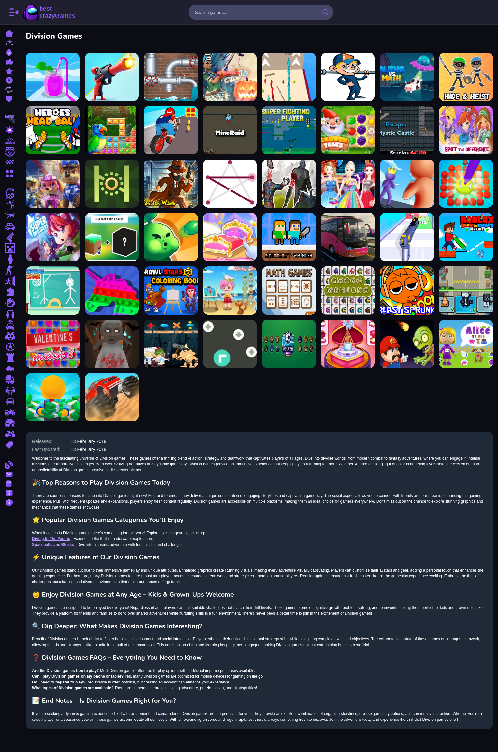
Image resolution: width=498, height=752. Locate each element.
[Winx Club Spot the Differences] (466, 130)
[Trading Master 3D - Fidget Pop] (112, 290)
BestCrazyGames (49, 12)
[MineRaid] (230, 130)
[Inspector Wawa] (171, 184)
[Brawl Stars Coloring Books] (171, 290)
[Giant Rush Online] (407, 184)
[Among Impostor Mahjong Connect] (348, 290)
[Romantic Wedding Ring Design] (348, 344)
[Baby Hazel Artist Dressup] (230, 290)
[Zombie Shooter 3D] (289, 184)
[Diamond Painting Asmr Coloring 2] (466, 184)
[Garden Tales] (348, 130)
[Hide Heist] (466, 77)
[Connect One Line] (230, 184)
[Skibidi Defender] (466, 290)
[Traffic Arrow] (230, 344)
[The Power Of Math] (171, 344)
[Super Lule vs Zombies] (407, 344)
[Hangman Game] (53, 290)
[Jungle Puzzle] (112, 130)
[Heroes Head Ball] (53, 130)
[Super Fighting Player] (289, 130)
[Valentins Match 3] (53, 344)
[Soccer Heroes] (289, 344)
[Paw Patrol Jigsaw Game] (53, 184)
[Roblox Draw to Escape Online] (466, 237)
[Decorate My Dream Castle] (230, 237)
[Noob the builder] (112, 237)
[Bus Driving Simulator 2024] (348, 237)
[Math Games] (289, 290)
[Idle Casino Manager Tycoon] (53, 397)
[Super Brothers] (53, 237)
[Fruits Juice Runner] (53, 77)
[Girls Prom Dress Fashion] (348, 184)
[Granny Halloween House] (112, 344)
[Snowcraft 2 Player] (289, 237)
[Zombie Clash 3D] (230, 77)
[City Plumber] (171, 77)
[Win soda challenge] (348, 77)
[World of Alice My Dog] (466, 344)
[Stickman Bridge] (289, 77)
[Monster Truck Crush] (112, 397)
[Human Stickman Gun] (112, 77)
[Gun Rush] (407, 237)
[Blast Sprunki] (407, 290)
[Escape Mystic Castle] (407, 130)
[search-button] (325, 12)
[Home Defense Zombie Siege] (171, 237)
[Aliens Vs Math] (407, 77)
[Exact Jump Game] (112, 184)
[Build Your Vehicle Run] (171, 130)
